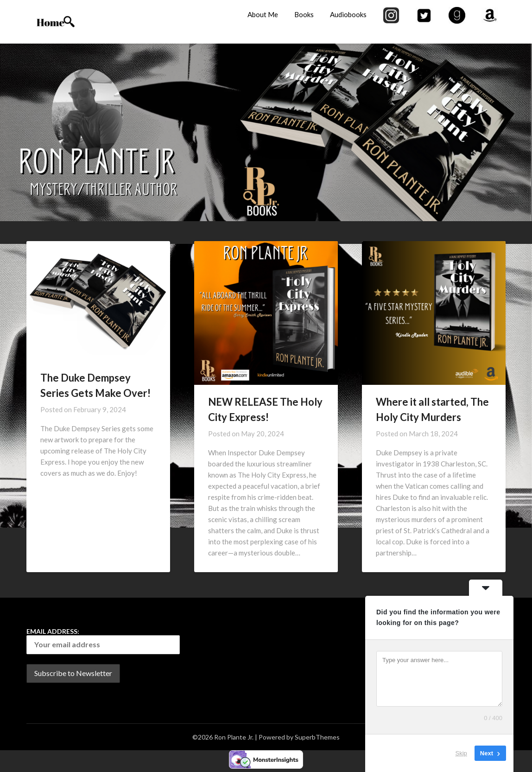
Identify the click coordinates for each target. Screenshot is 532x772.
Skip (461, 753)
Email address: (103, 640)
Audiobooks (348, 14)
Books (304, 14)
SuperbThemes (317, 737)
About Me (262, 14)
